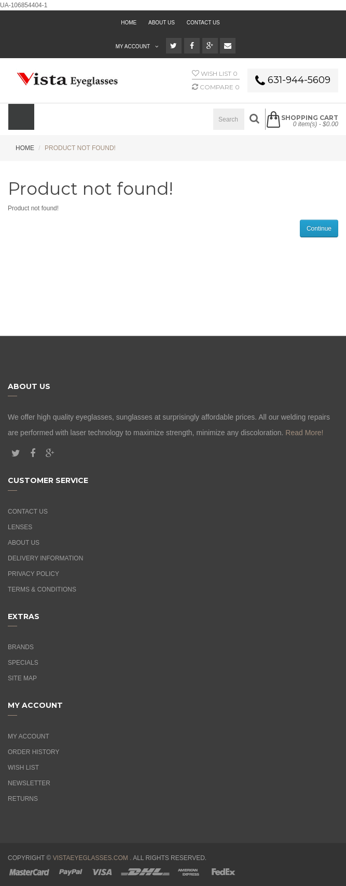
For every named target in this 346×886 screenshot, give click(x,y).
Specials (23, 662)
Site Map (22, 678)
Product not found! (80, 148)
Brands (21, 647)
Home (25, 148)
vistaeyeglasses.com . (92, 858)
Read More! (304, 432)
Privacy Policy (33, 574)
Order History (34, 752)
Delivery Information (45, 558)
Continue (319, 228)
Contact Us (203, 22)
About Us (23, 542)
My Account (28, 736)
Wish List (23, 767)
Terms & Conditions (42, 589)
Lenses (20, 527)
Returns (23, 798)
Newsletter (29, 783)
